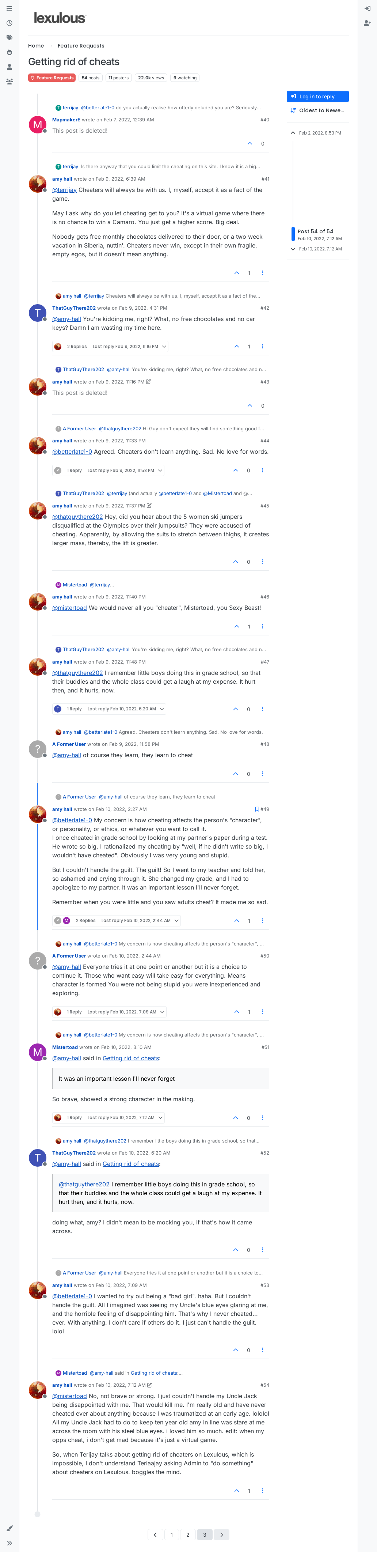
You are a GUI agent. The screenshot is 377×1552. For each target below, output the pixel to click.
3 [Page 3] (204, 1535)
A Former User (79, 428)
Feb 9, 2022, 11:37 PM (120, 506)
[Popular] (9, 52)
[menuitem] (367, 9)
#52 (264, 1153)
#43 (264, 382)
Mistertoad (75, 585)
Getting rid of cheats (131, 1058)
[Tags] (9, 38)
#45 (264, 506)
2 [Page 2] (188, 1535)
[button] (9, 1528)
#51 (265, 1047)
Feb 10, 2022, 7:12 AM (121, 1385)
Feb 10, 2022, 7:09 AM (121, 1285)
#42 (264, 308)
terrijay (70, 107)
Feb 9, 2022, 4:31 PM (143, 308)
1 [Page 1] (172, 1535)
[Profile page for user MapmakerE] (37, 124)
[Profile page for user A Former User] (37, 749)
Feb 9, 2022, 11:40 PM (121, 597)
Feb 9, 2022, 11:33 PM (121, 440)
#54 (264, 1385)
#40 (264, 119)
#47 (265, 662)
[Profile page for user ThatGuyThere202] (37, 313)
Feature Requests (52, 77)
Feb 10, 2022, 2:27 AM (121, 809)
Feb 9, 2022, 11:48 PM (121, 662)
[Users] (9, 67)
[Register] (367, 23)
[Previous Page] (155, 1534)
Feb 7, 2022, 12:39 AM (129, 119)
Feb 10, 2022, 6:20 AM (145, 1153)
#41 (265, 179)
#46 (264, 597)
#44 (264, 440)
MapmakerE (66, 119)
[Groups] (9, 82)
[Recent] (9, 23)
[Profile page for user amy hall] (37, 184)
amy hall (62, 179)
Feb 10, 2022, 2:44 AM (135, 956)
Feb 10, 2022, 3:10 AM (126, 1047)
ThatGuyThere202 (74, 308)
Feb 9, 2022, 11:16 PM (120, 382)
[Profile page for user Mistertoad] (37, 1052)
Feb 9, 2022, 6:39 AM (120, 179)
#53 (264, 1285)
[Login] (367, 9)
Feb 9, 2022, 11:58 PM (134, 744)
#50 (264, 956)
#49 (264, 809)
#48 (264, 744)
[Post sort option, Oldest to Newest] (318, 110)
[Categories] (9, 9)
